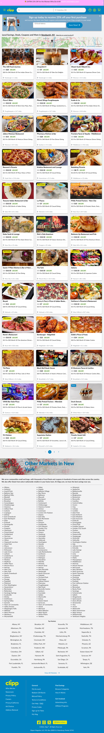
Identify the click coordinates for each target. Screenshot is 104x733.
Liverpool (41, 556)
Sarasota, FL (62, 663)
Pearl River (75, 579)
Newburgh (41, 571)
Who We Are (10, 688)
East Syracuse (76, 519)
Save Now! (74, 25)
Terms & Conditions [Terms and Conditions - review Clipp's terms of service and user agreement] (39, 700)
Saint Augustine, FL (63, 656)
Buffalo (40, 501)
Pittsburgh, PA (63, 648)
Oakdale (40, 575)
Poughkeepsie (42, 585)
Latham (6, 554)
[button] (103, 3)
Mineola (40, 563)
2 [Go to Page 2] (54, 452)
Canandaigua (8, 503)
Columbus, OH (16, 652)
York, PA (86, 667)
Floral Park (75, 524)
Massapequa (76, 560)
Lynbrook (6, 558)
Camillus (75, 501)
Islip (73, 544)
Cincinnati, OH (39, 640)
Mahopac (41, 558)
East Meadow (76, 517)
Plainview (41, 583)
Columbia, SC (16, 648)
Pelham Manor (43, 581)
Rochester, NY (63, 652)
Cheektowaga (8, 505)
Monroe (74, 563)
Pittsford (6, 583)
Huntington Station (78, 542)
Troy (73, 605)
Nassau (40, 567)
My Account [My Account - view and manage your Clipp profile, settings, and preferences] (36, 689)
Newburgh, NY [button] (48, 35)
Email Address (40, 23)
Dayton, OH (16, 656)
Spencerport (76, 599)
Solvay (40, 599)
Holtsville (75, 540)
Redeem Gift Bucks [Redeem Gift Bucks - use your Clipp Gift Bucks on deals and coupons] (38, 693)
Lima (73, 554)
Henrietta (41, 538)
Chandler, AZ (39, 628)
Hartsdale (41, 536)
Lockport (75, 556)
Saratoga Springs (9, 593)
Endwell (6, 522)
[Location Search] (69, 10)
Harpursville (76, 534)
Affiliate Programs (61, 706)
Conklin (74, 511)
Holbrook (41, 540)
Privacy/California (12, 703)
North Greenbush (9, 573)
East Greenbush (9, 517)
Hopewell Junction (10, 542)
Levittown (41, 554)
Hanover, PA (39, 656)
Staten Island (42, 601)
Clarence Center (43, 507)
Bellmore (41, 495)
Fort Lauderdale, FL (16, 663)
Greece (40, 532)
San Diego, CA (63, 659)
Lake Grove (7, 552)
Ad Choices (10, 706)
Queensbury (7, 587)
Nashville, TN (86, 636)
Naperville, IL (86, 632)
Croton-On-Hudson (45, 513)
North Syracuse (43, 573)
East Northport (8, 519)
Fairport (40, 522)
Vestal (40, 607)
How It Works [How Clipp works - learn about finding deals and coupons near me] (60, 693)
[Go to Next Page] (58, 452)
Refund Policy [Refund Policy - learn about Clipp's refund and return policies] (37, 696)
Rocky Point (76, 589)
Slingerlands (76, 597)
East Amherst (76, 515)
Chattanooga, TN (39, 636)
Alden (40, 487)
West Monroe (8, 612)
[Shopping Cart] (99, 10)
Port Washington (9, 585)
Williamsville (76, 614)
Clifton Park (7, 509)
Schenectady (76, 593)
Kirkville (74, 548)
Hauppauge (76, 536)
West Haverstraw (78, 610)
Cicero (74, 505)
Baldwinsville (76, 491)
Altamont (75, 487)
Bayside (74, 493)
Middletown (76, 562)
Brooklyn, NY (39, 624)
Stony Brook (76, 601)
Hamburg (41, 534)
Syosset (6, 603)
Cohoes (74, 509)
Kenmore (41, 548)
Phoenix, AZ (86, 644)
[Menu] (4, 10)
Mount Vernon (77, 565)
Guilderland (7, 534)
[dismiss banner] (100, 16)
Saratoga (75, 591)
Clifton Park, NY (39, 644)
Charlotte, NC (39, 632)
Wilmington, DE (86, 663)
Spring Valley (8, 601)
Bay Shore (41, 493)
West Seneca (76, 612)
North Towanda (77, 573)
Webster (6, 610)
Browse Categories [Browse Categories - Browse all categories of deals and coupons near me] (62, 689)
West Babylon (42, 610)
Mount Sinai (42, 565)
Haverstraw (7, 538)
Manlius (6, 560)
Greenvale (75, 532)
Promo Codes (37, 707)
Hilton (5, 540)
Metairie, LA (62, 644)
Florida (5, 526)
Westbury (6, 614)
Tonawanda (76, 603)
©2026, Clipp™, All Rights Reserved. (50, 727)
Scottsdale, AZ (63, 667)
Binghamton (76, 495)
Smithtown (7, 599)
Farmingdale (76, 522)
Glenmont (6, 530)
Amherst (6, 489)
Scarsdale (41, 593)
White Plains (42, 614)
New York (6, 571)
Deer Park (75, 513)
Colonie (6, 511)
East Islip (41, 517)
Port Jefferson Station (79, 583)
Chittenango (42, 505)
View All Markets (52, 673)
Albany (5, 487)
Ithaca (5, 546)
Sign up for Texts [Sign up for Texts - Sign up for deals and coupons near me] (38, 711)
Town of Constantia (10, 605)
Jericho (40, 546)
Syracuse (41, 603)
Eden (5, 520)
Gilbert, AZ (39, 652)
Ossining (75, 577)
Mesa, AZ (62, 640)
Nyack (5, 575)
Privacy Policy (11, 695)
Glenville (41, 530)
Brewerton (75, 497)
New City (6, 569)
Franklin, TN (16, 667)
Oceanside (75, 575)
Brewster (6, 499)
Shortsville (41, 597)
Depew (40, 515)
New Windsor (77, 569)
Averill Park (7, 491)
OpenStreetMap (90, 46)
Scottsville (7, 595)
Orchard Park (42, 577)
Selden (40, 595)
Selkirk (74, 595)
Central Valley (76, 503)
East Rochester (43, 519)
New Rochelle (42, 569)
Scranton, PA (86, 648)
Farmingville (7, 524)
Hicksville (75, 538)
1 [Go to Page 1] (49, 452)
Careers (8, 699)
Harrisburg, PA (39, 659)
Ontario (6, 577)
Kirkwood (6, 550)
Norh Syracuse (77, 571)
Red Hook (41, 587)
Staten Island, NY (86, 652)
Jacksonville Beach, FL (39, 663)
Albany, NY (16, 624)
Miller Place (7, 563)
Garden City (42, 528)
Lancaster (75, 552)
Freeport (6, 528)
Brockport (41, 499)
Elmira (40, 520)
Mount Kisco (8, 565)
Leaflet (81, 46)
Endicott (75, 520)
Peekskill (6, 581)
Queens (74, 585)
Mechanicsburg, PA (63, 636)
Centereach (42, 503)
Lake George (76, 550)
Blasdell (6, 497)
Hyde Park (7, 544)
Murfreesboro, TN (86, 628)
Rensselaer (75, 587)
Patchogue (41, 579)
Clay (73, 507)
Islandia (40, 544)
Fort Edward (42, 526)
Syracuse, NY (86, 656)
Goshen (74, 530)
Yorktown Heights (78, 616)
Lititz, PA (63, 632)
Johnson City (76, 546)
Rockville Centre (43, 589)
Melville (40, 562)
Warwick (41, 608)
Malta (74, 558)
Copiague (6, 513)
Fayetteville (41, 524)
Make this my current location (65, 35)
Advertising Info (61, 702)
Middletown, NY (86, 624)
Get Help (35, 703)
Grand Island (7, 532)
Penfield (74, 581)
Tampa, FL (86, 659)
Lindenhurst (7, 556)
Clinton (40, 509)
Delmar (5, 515)
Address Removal (12, 710)
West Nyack (42, 612)
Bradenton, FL (16, 644)
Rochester (6, 589)
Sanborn (40, 591)
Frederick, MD (39, 648)
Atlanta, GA (16, 632)
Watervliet (75, 608)
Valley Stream (8, 607)
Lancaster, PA (63, 628)
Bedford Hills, (8, 495)
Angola (40, 489)
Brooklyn (6, 501)
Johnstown (7, 548)
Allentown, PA (16, 628)
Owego (5, 579)
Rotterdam (7, 591)
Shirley (5, 597)
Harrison (6, 536)
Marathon (41, 560)
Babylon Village (43, 491)
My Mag (35, 714)
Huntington (42, 542)
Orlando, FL (86, 640)
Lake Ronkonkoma (44, 552)
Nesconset (75, 567)
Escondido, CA (16, 659)
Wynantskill (7, 616)
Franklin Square (77, 526)
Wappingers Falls (9, 608)
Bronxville (75, 499)
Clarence (6, 507)
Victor (74, 607)
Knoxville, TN (63, 624)
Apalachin (75, 489)
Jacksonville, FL (39, 667)
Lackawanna (42, 550)
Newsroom (10, 692)
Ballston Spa (7, 493)
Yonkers (40, 616)
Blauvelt (40, 497)
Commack (41, 511)
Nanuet (6, 567)
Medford (6, 562)
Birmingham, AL (16, 640)
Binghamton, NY (16, 636)
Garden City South (78, 528)
